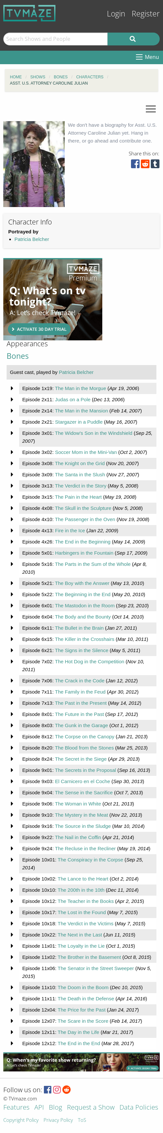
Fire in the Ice (70, 530)
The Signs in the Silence (81, 650)
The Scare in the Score (83, 1021)
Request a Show (90, 1108)
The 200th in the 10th (81, 890)
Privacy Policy (58, 1120)
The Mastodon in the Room (84, 605)
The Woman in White (78, 803)
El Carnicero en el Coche (82, 781)
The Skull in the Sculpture (83, 508)
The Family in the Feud (80, 692)
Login (116, 14)
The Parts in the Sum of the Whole (92, 564)
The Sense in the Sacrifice (84, 792)
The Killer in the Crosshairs (84, 639)
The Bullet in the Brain (79, 628)
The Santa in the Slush (80, 474)
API (39, 1108)
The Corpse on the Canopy (84, 736)
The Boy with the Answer (82, 583)
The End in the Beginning (82, 541)
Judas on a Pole (73, 399)
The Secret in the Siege (81, 759)
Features (16, 1108)
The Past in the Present (81, 703)
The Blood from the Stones (84, 748)
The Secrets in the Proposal (85, 770)
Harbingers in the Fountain (84, 553)
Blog (55, 1108)
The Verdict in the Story (80, 485)
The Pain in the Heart (78, 497)
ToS (82, 1120)
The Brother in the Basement (89, 957)
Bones (18, 356)
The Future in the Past (79, 714)
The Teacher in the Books (86, 901)
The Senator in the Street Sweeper (96, 968)
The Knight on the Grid (80, 463)
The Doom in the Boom (83, 987)
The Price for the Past (82, 1010)
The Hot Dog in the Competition (89, 661)
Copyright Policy (21, 1120)
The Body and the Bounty (83, 616)
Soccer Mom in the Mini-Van (86, 452)
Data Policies (138, 1108)
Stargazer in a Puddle (79, 422)
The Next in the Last (80, 934)
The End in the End (79, 1043)
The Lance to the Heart (83, 879)
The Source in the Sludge (83, 826)
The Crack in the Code (79, 680)
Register (146, 14)
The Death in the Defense (86, 998)
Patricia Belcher (32, 239)
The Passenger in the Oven (85, 519)
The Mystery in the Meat (81, 815)
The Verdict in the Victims (86, 923)
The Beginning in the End (82, 594)
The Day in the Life (78, 1032)
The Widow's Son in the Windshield (93, 433)
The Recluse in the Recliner (85, 848)
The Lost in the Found (82, 912)
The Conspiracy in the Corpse (90, 859)
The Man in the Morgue (80, 388)
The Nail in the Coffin (78, 837)
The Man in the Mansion (81, 410)
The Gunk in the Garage (81, 725)
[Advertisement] (52, 299)
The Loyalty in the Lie (81, 946)
